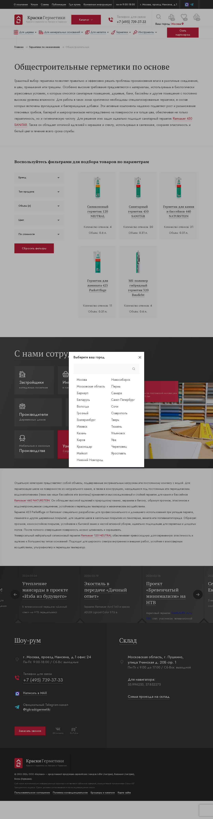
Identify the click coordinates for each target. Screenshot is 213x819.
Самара (116, 393)
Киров (81, 440)
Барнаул (82, 393)
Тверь (115, 420)
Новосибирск (120, 379)
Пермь (116, 386)
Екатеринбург (86, 420)
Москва (82, 379)
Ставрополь (119, 413)
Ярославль (118, 453)
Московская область (91, 386)
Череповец (119, 446)
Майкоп (82, 453)
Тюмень (116, 426)
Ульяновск (118, 433)
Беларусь (83, 399)
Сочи (114, 406)
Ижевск (82, 426)
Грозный (82, 413)
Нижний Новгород (90, 460)
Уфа (113, 440)
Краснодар (84, 446)
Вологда (83, 406)
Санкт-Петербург (123, 399)
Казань (81, 433)
